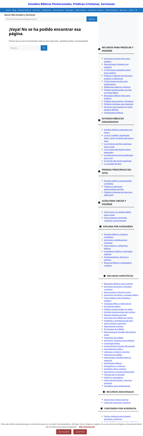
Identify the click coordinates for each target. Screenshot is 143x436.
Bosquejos (69, 10)
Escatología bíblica (112, 306)
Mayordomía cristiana (113, 326)
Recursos (123, 10)
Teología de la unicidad (114, 374)
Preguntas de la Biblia (113, 337)
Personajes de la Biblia (114, 329)
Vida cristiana (80, 10)
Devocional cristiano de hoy (116, 399)
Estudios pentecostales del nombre (119, 312)
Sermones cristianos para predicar (119, 340)
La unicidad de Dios (112, 163)
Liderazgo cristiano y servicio (117, 352)
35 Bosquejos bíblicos (113, 112)
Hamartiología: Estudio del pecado (119, 346)
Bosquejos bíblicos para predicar (118, 283)
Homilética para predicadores (117, 386)
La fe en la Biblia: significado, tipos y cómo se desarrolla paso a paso (119, 138)
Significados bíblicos (113, 363)
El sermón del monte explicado (117, 161)
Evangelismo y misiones (114, 366)
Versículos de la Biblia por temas (118, 317)
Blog (14, 10)
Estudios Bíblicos (24, 10)
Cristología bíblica (112, 343)
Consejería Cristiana (95, 10)
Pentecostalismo (111, 10)
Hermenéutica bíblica (113, 349)
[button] (136, 10)
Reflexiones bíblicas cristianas (117, 87)
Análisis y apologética (113, 377)
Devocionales (58, 10)
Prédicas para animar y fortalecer (119, 101)
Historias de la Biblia (113, 354)
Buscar (92, 19)
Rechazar (63, 432)
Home (8, 10)
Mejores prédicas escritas (115, 315)
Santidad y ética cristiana (115, 369)
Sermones (37, 10)
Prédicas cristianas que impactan (118, 104)
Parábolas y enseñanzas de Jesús (118, 320)
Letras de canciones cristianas (117, 402)
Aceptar (80, 432)
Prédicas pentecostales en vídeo (118, 309)
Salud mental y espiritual (115, 323)
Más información (87, 427)
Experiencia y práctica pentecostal (119, 371)
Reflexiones (47, 10)
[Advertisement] (116, 32)
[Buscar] (44, 48)
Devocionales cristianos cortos (117, 292)
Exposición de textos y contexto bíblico (121, 295)
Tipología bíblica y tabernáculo (117, 303)
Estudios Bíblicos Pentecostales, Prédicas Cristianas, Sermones (71, 4)
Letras (131, 10)
